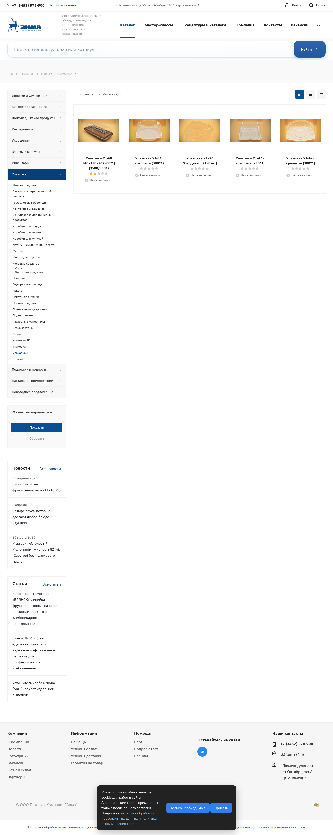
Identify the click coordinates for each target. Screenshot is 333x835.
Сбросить (36, 438)
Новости (14, 748)
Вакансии (299, 24)
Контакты (273, 24)
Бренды (141, 755)
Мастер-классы (159, 24)
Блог (138, 741)
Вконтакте (202, 752)
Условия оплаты (85, 748)
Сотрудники (18, 755)
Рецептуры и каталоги (205, 24)
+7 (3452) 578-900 (296, 743)
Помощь (78, 741)
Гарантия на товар (87, 762)
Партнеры (16, 776)
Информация (84, 733)
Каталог (127, 24)
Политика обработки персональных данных (63, 827)
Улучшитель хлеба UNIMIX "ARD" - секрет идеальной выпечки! (33, 688)
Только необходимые (188, 807)
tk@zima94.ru (292, 754)
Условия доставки (86, 755)
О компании (18, 741)
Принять (221, 807)
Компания (245, 24)
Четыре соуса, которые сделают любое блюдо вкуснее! (31, 516)
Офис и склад (19, 769)
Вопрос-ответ (146, 748)
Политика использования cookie (279, 827)
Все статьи (51, 584)
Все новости (50, 468)
